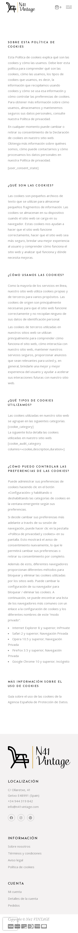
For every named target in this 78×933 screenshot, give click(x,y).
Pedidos (14, 905)
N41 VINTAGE (37, 919)
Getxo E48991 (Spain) (23, 795)
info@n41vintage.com (23, 807)
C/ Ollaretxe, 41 (19, 790)
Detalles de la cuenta (23, 898)
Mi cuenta (15, 892)
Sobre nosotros (19, 846)
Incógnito (62, 661)
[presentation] (10, 924)
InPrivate (63, 628)
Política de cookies (21, 867)
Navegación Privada (54, 633)
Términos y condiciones (25, 853)
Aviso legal (15, 860)
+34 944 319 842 (20, 801)
